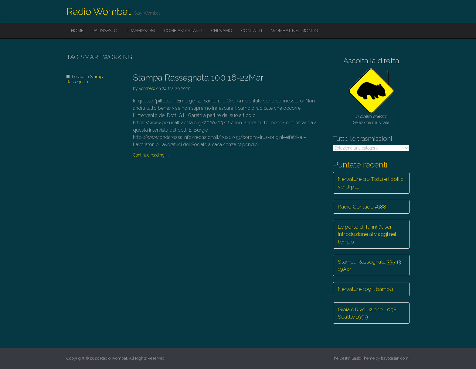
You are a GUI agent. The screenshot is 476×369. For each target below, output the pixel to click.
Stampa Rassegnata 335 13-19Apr (370, 265)
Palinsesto (105, 30)
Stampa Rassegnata (85, 79)
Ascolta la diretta (371, 60)
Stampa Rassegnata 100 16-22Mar (198, 78)
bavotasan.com (395, 358)
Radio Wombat (98, 11)
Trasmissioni (141, 30)
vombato (147, 88)
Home (77, 30)
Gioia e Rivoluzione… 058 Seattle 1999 (367, 313)
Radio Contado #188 (362, 207)
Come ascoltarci (183, 30)
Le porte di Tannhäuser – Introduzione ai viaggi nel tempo (367, 234)
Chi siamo (221, 30)
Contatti (251, 30)
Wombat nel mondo (294, 30)
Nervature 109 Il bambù (365, 289)
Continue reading (151, 155)
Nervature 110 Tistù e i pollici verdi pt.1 (371, 182)
